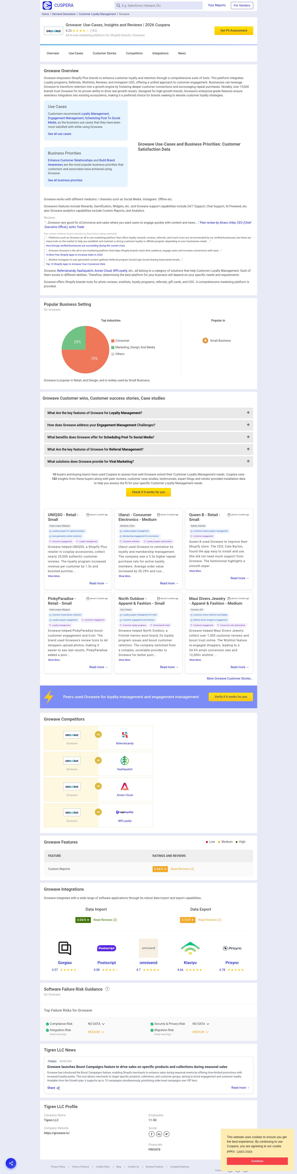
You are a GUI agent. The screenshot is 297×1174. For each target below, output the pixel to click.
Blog (118, 1149)
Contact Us (133, 1149)
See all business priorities (65, 197)
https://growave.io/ (57, 1115)
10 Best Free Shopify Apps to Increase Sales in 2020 (74, 288)
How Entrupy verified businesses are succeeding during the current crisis (85, 279)
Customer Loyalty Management (97, 14)
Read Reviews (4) (182, 851)
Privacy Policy (58, 1149)
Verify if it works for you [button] (231, 720)
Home (45, 14)
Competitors (121, 53)
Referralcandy (66, 304)
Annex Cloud (103, 304)
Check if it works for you (148, 526)
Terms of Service (80, 1149)
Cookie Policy (103, 1149)
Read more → (98, 617)
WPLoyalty (120, 304)
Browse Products (154, 1149)
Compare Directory (179, 1149)
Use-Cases (71, 53)
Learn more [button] (244, 1151)
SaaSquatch (85, 304)
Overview (53, 53)
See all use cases (59, 134)
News (160, 53)
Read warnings (58, 1016)
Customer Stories (96, 53)
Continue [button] (257, 1161)
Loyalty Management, (95, 114)
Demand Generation (64, 14)
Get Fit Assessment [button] (233, 30)
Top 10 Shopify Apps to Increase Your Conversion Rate (75, 297)
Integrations (143, 53)
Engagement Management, (66, 118)
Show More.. (54, 610)
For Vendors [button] (242, 5)
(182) (93, 30)
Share (51, 1070)
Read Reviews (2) (105, 902)
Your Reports (217, 5)
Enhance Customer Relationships (71, 177)
